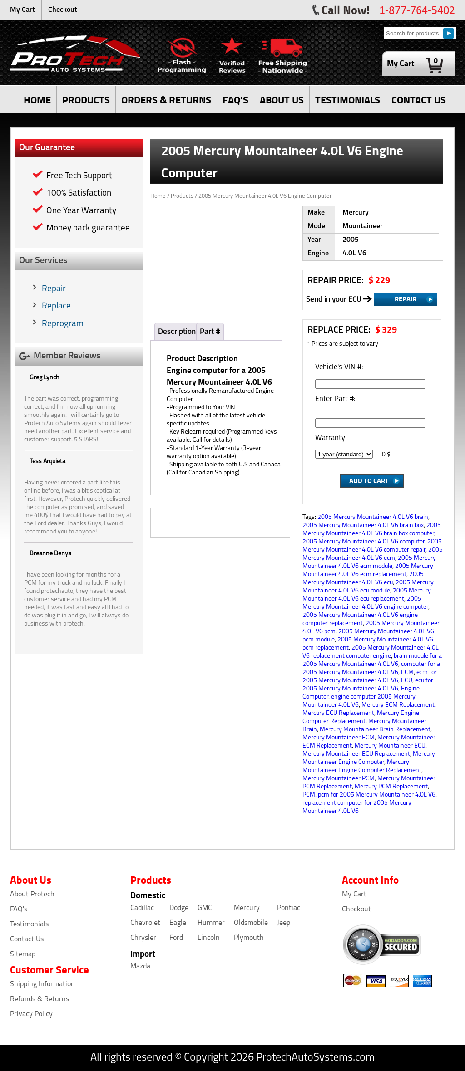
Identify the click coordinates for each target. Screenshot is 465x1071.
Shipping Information (42, 984)
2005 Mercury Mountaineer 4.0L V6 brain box (363, 525)
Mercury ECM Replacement (398, 705)
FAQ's (18, 909)
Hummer (211, 923)
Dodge (178, 908)
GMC (205, 908)
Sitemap (22, 954)
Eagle (177, 923)
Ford (176, 938)
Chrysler (143, 938)
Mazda (140, 966)
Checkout (62, 10)
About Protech (32, 894)
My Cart (22, 10)
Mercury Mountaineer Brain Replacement (375, 729)
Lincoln (209, 938)
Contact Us (27, 939)
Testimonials (29, 924)
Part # (210, 332)
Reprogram (63, 324)
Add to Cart (369, 480)
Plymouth (249, 938)
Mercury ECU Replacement (338, 713)
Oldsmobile (251, 923)
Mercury (247, 908)
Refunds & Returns (39, 999)
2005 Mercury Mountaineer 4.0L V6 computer (363, 541)
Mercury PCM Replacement (391, 786)
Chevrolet (145, 923)
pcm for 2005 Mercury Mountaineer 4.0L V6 (376, 795)
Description (177, 332)
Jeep (283, 923)
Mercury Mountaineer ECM (338, 737)
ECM (407, 672)
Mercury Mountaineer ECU (390, 746)
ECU (406, 680)
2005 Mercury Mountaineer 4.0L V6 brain (372, 517)
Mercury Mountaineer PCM (338, 778)
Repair (54, 289)
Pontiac (288, 908)
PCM (308, 795)
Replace (56, 306)
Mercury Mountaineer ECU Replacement (356, 754)
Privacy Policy (31, 1014)
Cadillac (142, 908)
